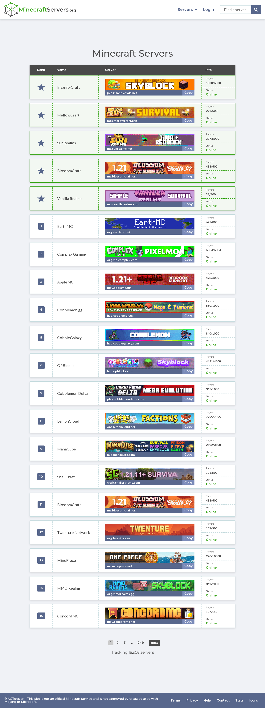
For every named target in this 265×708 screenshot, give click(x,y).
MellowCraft (68, 115)
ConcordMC (68, 616)
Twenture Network (73, 532)
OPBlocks (65, 365)
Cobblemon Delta (72, 393)
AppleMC (65, 282)
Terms (175, 700)
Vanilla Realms (69, 198)
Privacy (192, 700)
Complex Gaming (71, 254)
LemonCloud (68, 421)
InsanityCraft (68, 87)
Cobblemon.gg (69, 309)
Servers (187, 9)
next (154, 643)
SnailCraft (66, 476)
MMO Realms (69, 588)
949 (140, 643)
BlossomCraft (69, 170)
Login (208, 9)
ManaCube (66, 449)
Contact (223, 700)
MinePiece (66, 560)
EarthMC (65, 226)
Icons (253, 700)
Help (207, 700)
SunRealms (66, 142)
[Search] (256, 9)
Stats (239, 700)
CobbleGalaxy (69, 337)
